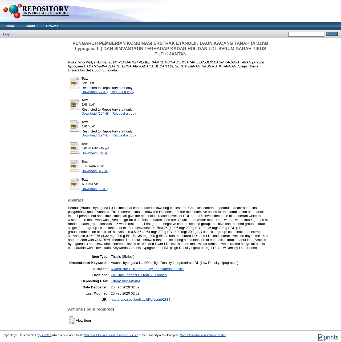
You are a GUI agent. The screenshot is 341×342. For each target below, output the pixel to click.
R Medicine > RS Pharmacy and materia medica (147, 269)
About (30, 26)
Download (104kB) (95, 113)
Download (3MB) (94, 153)
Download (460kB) (95, 171)
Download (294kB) (95, 135)
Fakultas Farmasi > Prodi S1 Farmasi (139, 275)
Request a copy (122, 92)
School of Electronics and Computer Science (111, 335)
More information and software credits (203, 335)
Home (10, 26)
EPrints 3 (46, 335)
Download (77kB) (95, 92)
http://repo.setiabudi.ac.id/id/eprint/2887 (140, 299)
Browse (52, 26)
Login (7, 34)
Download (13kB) (95, 189)
